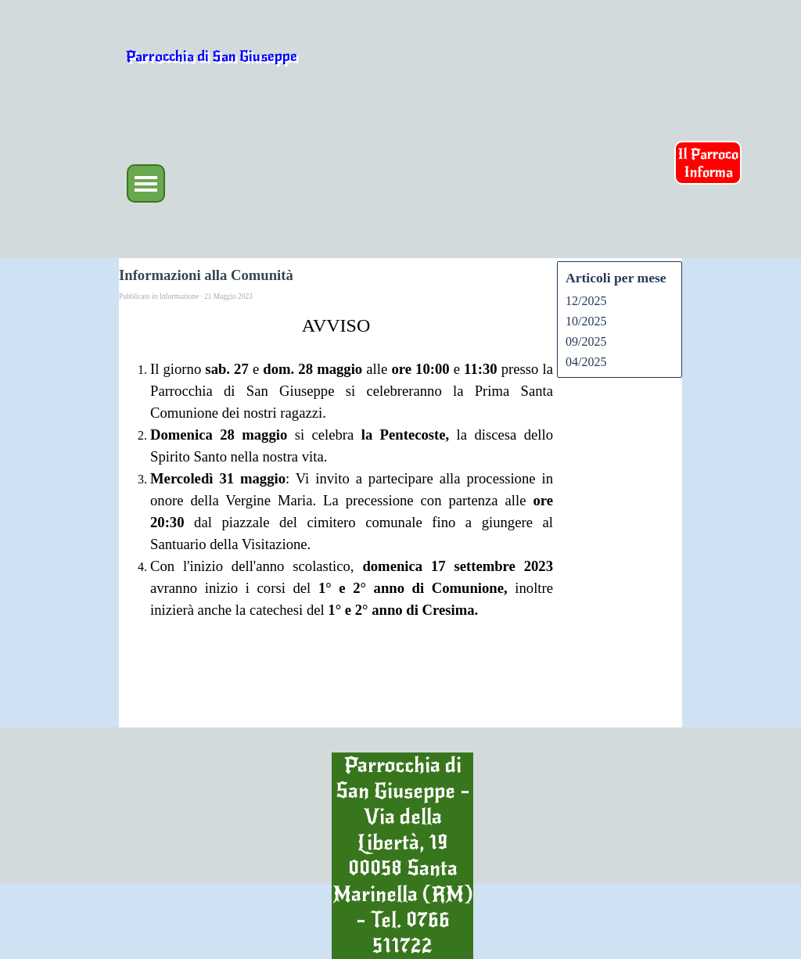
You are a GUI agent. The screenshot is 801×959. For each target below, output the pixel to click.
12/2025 (586, 300)
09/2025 (586, 341)
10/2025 (586, 321)
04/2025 (586, 361)
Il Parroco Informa (707, 163)
